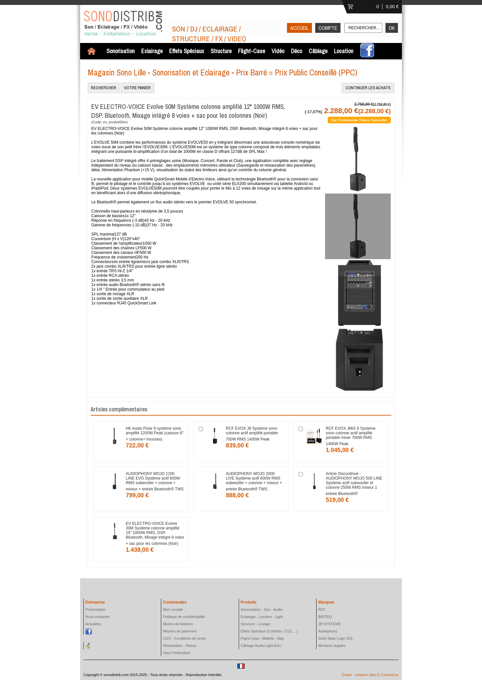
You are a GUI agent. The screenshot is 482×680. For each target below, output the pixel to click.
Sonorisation (120, 51)
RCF (322, 609)
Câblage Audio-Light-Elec (261, 646)
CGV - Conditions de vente (184, 638)
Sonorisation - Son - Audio (262, 609)
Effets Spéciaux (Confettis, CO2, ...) (269, 631)
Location (343, 51)
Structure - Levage (256, 624)
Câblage (318, 51)
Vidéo (278, 51)
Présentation (95, 609)
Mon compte (173, 609)
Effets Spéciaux (186, 51)
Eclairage (152, 51)
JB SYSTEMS (329, 624)
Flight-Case (251, 51)
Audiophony (327, 631)
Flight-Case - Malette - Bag (262, 638)
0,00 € (392, 6)
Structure (220, 51)
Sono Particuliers (176, 653)
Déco (296, 51)
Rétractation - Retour (179, 646)
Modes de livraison (178, 624)
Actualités (93, 624)
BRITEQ (325, 617)
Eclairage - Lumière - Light (262, 617)
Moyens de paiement (179, 631)
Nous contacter (97, 617)
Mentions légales (331, 646)
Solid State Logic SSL (335, 638)
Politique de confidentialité (184, 617)
